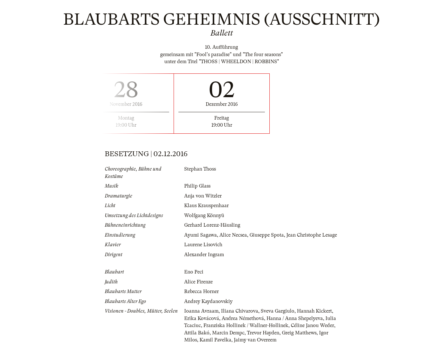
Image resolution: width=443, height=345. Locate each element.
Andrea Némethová (243, 318)
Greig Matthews (299, 333)
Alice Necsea (233, 235)
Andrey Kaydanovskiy (208, 301)
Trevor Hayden (263, 333)
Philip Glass (197, 186)
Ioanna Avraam (201, 311)
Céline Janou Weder (312, 325)
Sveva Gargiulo (277, 311)
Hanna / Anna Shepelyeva (295, 318)
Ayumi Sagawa (200, 235)
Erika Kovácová (201, 318)
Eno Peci (193, 272)
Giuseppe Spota (267, 235)
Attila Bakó (196, 333)
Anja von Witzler (203, 196)
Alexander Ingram (204, 254)
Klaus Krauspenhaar (206, 205)
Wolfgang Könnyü (204, 215)
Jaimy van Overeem (255, 340)
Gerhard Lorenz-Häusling (212, 225)
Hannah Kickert (314, 311)
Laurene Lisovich (203, 245)
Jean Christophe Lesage (311, 235)
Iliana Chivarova (239, 311)
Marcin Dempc (228, 333)
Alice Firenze (198, 282)
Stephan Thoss (200, 169)
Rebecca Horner (201, 291)
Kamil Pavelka (215, 340)
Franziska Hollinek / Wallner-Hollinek (245, 325)
